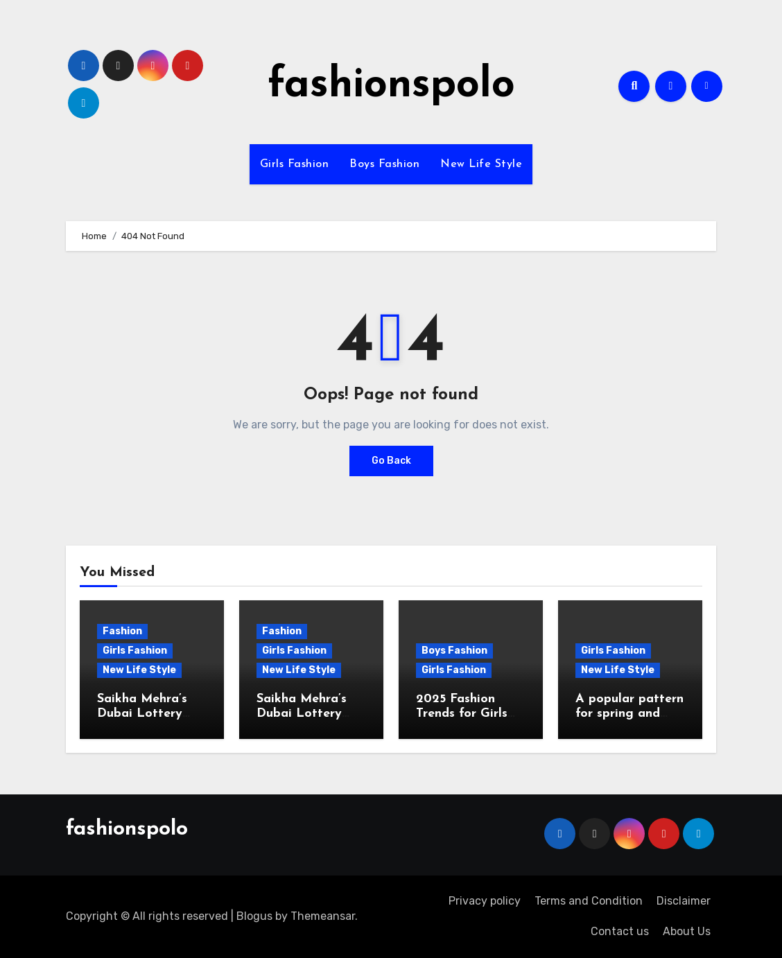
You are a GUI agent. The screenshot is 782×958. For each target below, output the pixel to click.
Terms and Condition (589, 900)
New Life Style (481, 164)
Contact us (620, 931)
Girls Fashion (294, 164)
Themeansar (322, 916)
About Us (687, 931)
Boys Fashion (384, 164)
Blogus (254, 916)
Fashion (122, 631)
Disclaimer (684, 900)
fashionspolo (391, 86)
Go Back (391, 461)
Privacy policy (485, 900)
